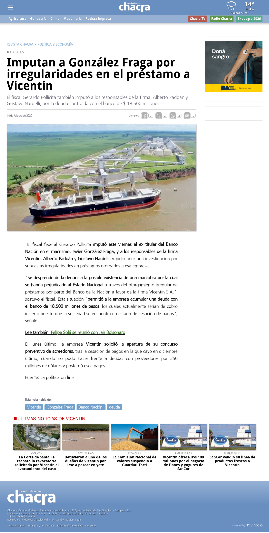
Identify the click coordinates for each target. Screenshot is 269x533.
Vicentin (34, 408)
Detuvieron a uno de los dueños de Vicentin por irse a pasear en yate (85, 462)
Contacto (90, 526)
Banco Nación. (91, 408)
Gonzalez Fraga (60, 408)
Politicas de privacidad (69, 526)
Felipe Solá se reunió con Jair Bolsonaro (88, 333)
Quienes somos (16, 526)
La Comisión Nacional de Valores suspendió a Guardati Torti (134, 462)
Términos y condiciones (41, 526)
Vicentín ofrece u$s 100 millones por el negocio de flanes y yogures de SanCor (183, 464)
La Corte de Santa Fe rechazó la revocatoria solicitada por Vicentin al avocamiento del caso (36, 464)
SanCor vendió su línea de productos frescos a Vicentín (232, 462)
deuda (114, 408)
